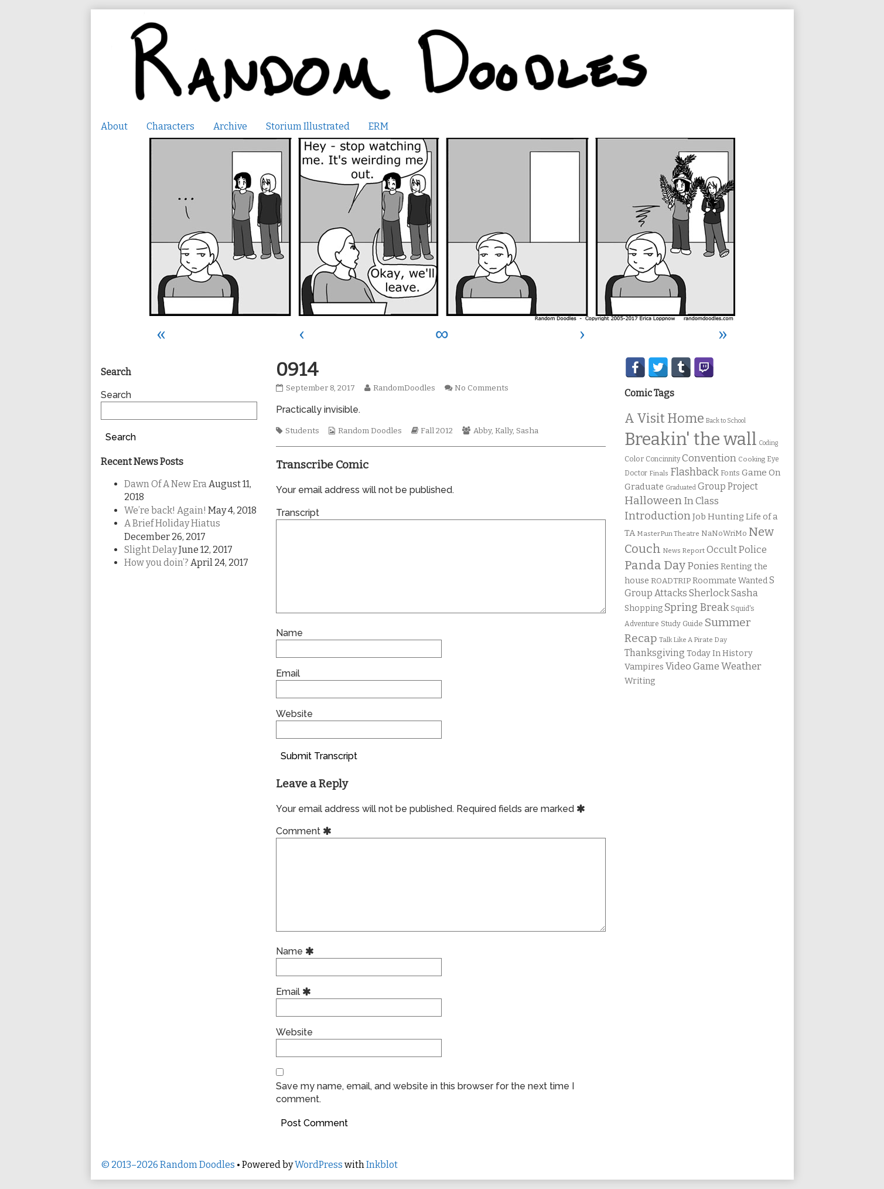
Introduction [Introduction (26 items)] (657, 515)
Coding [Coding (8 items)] (768, 443)
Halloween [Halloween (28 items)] (653, 500)
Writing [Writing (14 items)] (640, 681)
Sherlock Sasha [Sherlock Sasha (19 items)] (723, 593)
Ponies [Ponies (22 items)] (703, 566)
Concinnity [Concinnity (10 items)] (663, 459)
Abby (482, 431)
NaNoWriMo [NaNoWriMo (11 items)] (724, 533)
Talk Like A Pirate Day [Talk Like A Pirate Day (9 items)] (693, 640)
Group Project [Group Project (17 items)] (728, 486)
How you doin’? (156, 562)
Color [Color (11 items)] (634, 458)
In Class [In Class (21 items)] (701, 501)
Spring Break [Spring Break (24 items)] (696, 607)
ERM (378, 126)
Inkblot (382, 1164)
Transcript (297, 512)
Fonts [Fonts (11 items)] (730, 472)
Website (294, 713)
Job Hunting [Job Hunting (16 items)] (718, 516)
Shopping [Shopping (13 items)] (643, 608)
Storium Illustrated (308, 126)
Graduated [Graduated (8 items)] (680, 487)
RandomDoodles (404, 388)
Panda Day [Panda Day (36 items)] (654, 565)
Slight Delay (150, 549)
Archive (230, 126)
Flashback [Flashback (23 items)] (694, 472)
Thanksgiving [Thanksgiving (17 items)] (654, 652)
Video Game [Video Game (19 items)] (692, 666)
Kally (504, 431)
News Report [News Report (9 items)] (684, 550)
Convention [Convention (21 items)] (709, 458)
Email (288, 673)
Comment (305, 831)
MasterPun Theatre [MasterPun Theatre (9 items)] (668, 533)
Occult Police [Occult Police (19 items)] (736, 549)
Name (289, 632)
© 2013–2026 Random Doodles (168, 1164)
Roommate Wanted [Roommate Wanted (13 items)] (729, 581)
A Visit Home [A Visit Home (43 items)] (664, 418)
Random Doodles (370, 431)
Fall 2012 (437, 431)
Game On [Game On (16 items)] (761, 472)
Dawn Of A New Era (165, 484)
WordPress (319, 1164)
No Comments (481, 388)
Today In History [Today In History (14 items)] (720, 653)
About (114, 126)
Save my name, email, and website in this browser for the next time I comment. (425, 1093)
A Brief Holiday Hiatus (172, 523)
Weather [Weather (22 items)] (741, 666)
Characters (170, 126)
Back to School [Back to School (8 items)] (726, 420)
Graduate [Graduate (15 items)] (644, 486)
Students (302, 431)
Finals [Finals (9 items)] (658, 473)
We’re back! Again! (165, 510)
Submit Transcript (319, 756)
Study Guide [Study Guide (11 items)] (682, 623)
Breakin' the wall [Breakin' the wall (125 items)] (690, 439)
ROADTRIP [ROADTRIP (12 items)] (671, 581)
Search (116, 394)
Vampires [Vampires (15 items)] (644, 666)
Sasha (527, 431)
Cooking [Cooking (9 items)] (751, 459)
